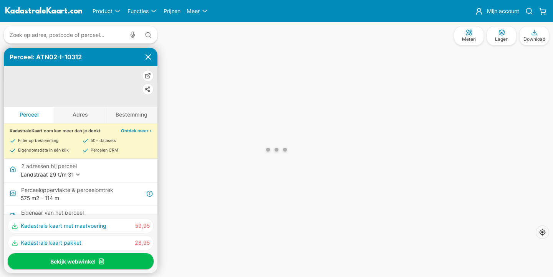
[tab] (29, 115)
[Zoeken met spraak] (134, 35)
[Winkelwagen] (543, 11)
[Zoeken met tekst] (148, 35)
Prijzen (172, 11)
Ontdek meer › (136, 130)
